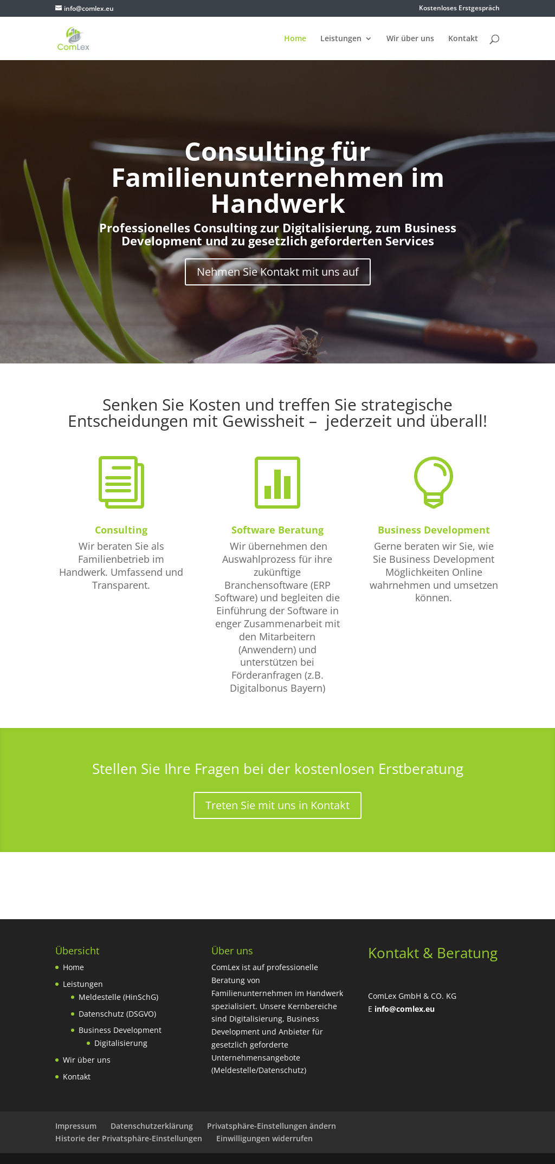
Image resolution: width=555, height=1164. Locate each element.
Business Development (434, 529)
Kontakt (463, 39)
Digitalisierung (120, 1043)
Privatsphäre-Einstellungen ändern (271, 1126)
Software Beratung (277, 529)
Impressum (75, 1126)
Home (295, 39)
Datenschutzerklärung (152, 1126)
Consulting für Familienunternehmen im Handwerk (277, 176)
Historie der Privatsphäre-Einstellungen (128, 1138)
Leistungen (341, 39)
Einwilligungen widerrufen (264, 1138)
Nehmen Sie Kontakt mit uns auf (278, 271)
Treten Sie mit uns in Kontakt (277, 805)
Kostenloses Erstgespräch (459, 8)
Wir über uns (410, 39)
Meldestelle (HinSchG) (118, 997)
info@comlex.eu (405, 1009)
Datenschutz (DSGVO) (117, 1014)
